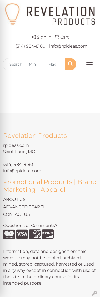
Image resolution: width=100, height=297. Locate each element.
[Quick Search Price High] (55, 64)
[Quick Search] (14, 64)
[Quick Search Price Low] (36, 64)
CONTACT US (16, 214)
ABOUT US (14, 199)
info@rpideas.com (68, 46)
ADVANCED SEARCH (25, 206)
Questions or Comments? (30, 225)
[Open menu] (89, 64)
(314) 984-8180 (31, 46)
